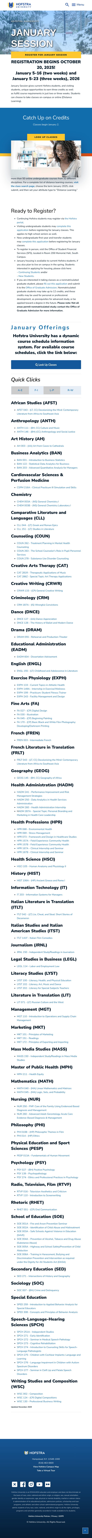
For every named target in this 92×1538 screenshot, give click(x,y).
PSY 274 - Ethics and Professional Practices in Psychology (47, 1177)
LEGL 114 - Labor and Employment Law (38, 966)
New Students (26, 276)
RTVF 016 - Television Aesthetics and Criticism (42, 1191)
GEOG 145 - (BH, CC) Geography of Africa (39, 778)
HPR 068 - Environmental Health (34, 829)
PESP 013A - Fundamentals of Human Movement (43, 1155)
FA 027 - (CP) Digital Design (32, 710)
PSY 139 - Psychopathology (32, 1173)
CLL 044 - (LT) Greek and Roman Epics (37, 525)
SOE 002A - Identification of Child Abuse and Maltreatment (48, 1227)
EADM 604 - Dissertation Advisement (37, 656)
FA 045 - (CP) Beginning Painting (34, 718)
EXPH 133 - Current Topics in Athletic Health (41, 685)
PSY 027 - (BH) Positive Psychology (36, 1169)
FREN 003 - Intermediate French (34, 740)
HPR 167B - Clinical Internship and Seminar (40, 852)
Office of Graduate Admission (41, 287)
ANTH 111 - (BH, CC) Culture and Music (38, 428)
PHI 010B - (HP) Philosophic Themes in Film (40, 1132)
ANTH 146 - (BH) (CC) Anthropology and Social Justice (46, 431)
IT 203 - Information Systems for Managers (39, 894)
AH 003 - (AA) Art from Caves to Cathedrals (40, 446)
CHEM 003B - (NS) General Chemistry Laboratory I (44, 505)
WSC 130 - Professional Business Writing (39, 1401)
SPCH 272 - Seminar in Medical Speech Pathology (43, 1339)
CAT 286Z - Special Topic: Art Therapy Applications (44, 576)
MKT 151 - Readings (28, 1038)
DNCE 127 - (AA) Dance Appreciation (37, 619)
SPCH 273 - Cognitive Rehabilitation (36, 1343)
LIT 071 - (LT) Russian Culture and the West (40, 1002)
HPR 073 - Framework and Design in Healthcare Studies (47, 837)
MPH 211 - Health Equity (30, 1074)
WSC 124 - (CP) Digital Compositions (37, 1397)
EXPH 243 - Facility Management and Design (41, 696)
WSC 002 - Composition (30, 1393)
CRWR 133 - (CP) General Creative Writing (40, 590)
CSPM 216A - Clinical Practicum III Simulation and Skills (46, 487)
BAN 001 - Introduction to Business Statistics (41, 460)
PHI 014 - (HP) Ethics (28, 1135)
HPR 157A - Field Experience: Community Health (43, 840)
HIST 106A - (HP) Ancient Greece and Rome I (41, 880)
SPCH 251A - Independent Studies (35, 1332)
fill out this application (55, 283)
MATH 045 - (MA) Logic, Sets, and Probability (41, 1092)
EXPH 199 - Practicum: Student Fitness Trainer (41, 692)
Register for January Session (46, 55)
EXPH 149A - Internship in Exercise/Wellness (41, 689)
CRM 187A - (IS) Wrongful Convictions (37, 604)
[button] (85, 1531)
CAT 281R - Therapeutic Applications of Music (41, 572)
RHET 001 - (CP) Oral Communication (37, 1209)
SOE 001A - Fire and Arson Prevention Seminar (42, 1223)
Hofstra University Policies (39, 1516)
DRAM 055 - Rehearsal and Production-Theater (42, 637)
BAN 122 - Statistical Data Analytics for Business (43, 464)
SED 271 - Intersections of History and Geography (43, 1276)
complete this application (35, 241)
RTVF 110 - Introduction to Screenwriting (39, 1195)
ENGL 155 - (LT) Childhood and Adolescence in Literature (47, 671)
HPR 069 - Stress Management (33, 833)
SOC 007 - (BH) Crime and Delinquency (38, 1290)
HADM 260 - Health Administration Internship (41, 807)
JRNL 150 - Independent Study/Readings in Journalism (45, 952)
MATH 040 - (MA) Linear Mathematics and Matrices (44, 1088)
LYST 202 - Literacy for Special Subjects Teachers (43, 988)
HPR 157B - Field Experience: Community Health (43, 844)
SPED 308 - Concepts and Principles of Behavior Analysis (47, 1312)
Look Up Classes (46, 137)
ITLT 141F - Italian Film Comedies (35, 938)
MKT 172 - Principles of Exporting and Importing (42, 1042)
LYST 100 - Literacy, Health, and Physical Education (44, 980)
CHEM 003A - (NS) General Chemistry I (38, 501)
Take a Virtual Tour (46, 1470)
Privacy (54, 1516)
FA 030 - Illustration (27, 714)
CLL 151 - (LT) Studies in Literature (35, 529)
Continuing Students (29, 272)
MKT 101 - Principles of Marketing (35, 1034)
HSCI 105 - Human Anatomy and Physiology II (41, 866)
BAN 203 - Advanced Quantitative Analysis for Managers (47, 467)
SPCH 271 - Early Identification (33, 1335)
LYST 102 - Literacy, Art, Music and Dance (39, 984)
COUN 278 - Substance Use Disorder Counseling (43, 558)
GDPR (61, 1516)
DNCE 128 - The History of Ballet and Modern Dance (45, 622)
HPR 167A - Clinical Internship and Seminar (40, 848)
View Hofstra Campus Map (46, 1466)
